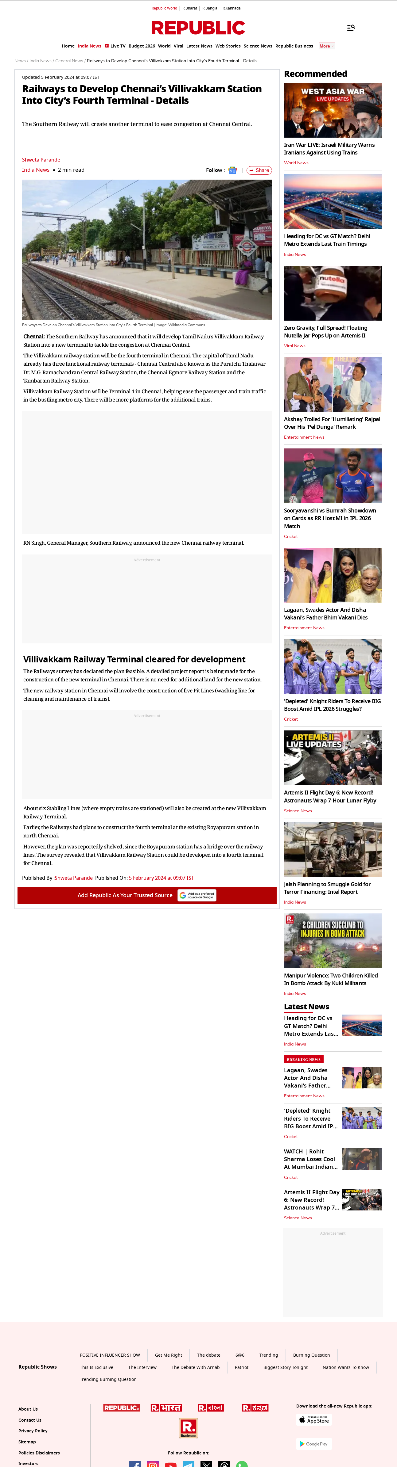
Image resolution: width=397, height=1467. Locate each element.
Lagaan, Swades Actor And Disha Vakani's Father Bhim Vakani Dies (326, 614)
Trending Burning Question (108, 1379)
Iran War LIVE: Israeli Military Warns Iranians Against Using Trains (329, 149)
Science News (298, 811)
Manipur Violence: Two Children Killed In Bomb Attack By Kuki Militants (331, 979)
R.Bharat (189, 8)
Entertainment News (304, 437)
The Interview (142, 1367)
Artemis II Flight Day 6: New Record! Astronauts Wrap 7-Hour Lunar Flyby (330, 796)
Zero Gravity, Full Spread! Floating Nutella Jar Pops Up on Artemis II (326, 332)
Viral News (295, 346)
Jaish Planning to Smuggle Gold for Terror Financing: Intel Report (327, 888)
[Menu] (348, 28)
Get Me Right (168, 1355)
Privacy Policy (33, 1431)
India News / (41, 61)
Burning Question (311, 1355)
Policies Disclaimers (39, 1453)
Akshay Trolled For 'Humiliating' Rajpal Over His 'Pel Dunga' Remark (332, 423)
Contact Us (29, 1420)
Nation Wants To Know (346, 1367)
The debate (208, 1355)
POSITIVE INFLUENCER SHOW (110, 1355)
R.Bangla (209, 8)
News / (21, 61)
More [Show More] (327, 46)
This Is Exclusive (96, 1367)
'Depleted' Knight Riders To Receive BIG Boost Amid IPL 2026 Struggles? (332, 705)
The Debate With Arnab (196, 1367)
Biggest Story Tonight (285, 1367)
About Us (28, 1409)
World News (296, 163)
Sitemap (27, 1442)
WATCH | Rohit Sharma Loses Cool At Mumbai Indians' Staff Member (310, 1163)
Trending (268, 1355)
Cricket (291, 537)
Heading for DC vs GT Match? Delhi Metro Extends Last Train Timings (327, 240)
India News (35, 170)
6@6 (239, 1355)
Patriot (241, 1367)
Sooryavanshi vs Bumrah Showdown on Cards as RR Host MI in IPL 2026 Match (330, 518)
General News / (70, 61)
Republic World (164, 8)
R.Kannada (232, 8)
